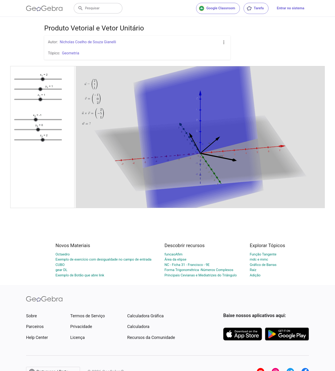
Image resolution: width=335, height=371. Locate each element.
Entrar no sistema (290, 8)
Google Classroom (217, 8)
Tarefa (255, 8)
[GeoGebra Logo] (44, 8)
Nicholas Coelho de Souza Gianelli (88, 42)
